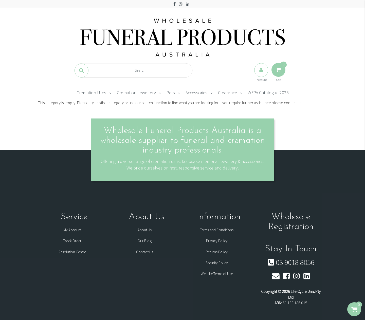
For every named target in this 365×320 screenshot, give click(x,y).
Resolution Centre (72, 252)
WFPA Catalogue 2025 (268, 93)
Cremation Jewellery (136, 93)
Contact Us (144, 252)
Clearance (227, 93)
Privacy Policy (217, 240)
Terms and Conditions (216, 230)
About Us (145, 230)
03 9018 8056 (291, 262)
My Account (72, 230)
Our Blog (145, 240)
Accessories (196, 93)
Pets (171, 93)
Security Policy (217, 262)
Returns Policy (217, 252)
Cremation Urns (91, 93)
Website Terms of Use (217, 273)
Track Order (72, 240)
